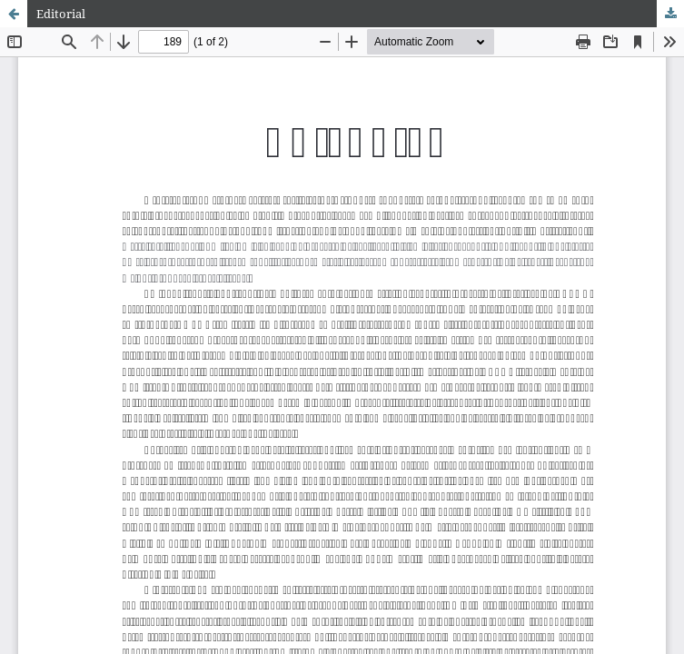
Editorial (60, 13)
